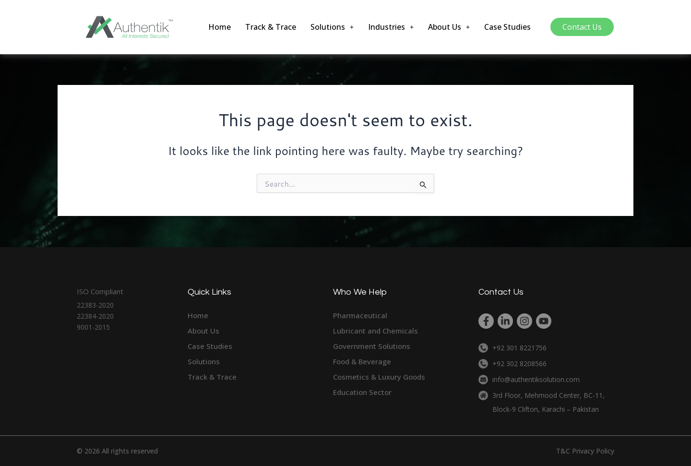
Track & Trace (270, 27)
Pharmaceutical (360, 315)
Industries (391, 27)
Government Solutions (371, 346)
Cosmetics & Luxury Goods (379, 377)
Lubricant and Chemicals (375, 330)
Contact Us (582, 27)
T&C (563, 450)
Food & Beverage (362, 361)
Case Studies (507, 27)
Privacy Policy (593, 450)
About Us (449, 27)
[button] (332, 27)
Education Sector (362, 392)
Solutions (332, 27)
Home (219, 27)
